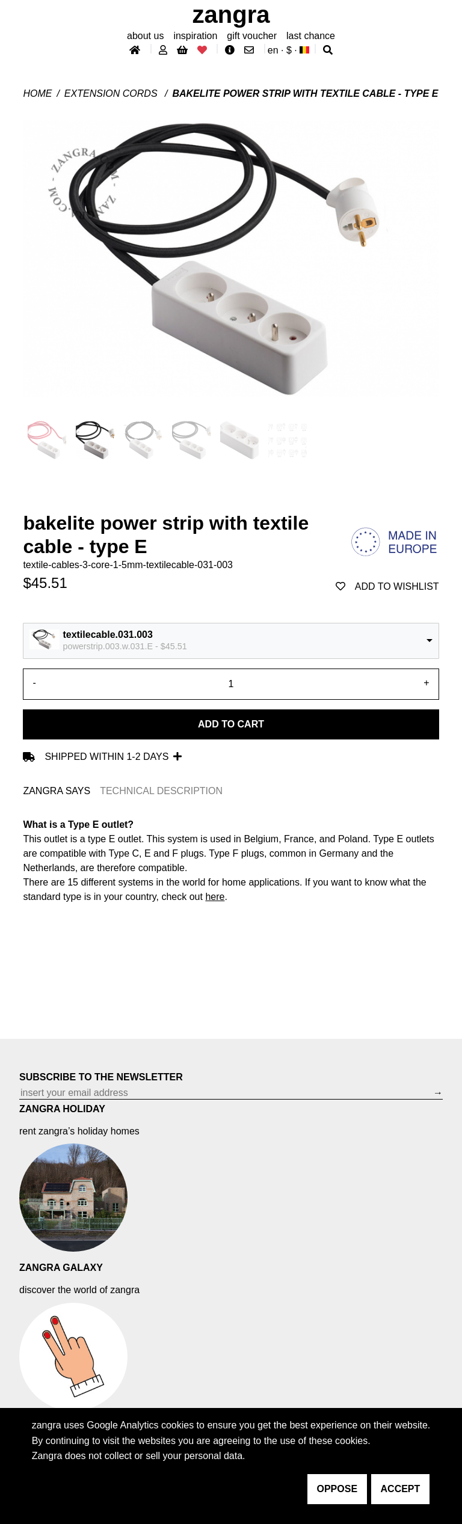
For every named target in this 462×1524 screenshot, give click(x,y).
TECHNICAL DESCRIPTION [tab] (161, 791)
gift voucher (252, 36)
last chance (310, 36)
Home (37, 93)
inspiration (195, 36)
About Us (145, 36)
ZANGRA (231, 14)
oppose (337, 1489)
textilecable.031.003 (107, 634)
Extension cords (112, 93)
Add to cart (231, 724)
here (214, 897)
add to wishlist (387, 586)
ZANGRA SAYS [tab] (56, 791)
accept (400, 1489)
